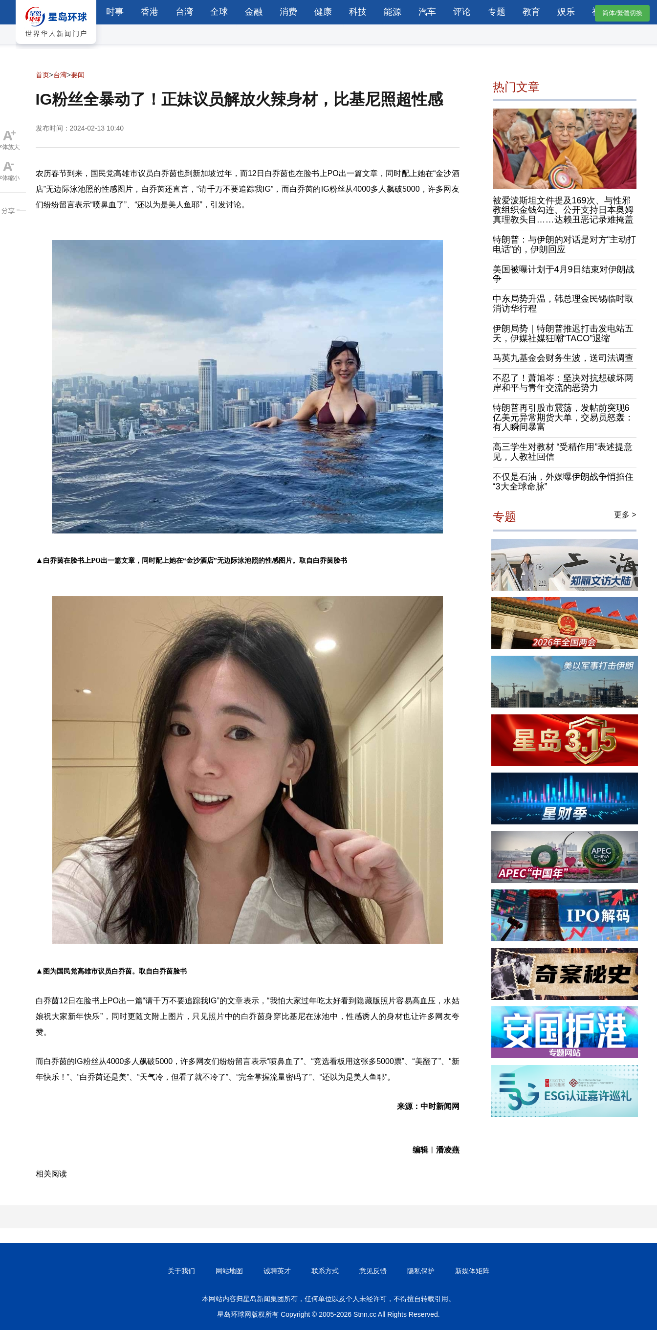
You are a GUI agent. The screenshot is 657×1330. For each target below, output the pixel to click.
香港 (149, 12)
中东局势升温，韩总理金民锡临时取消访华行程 (563, 303)
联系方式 (325, 1271)
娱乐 (566, 12)
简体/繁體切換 (622, 13)
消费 (288, 12)
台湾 (184, 12)
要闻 (78, 75)
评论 (462, 12)
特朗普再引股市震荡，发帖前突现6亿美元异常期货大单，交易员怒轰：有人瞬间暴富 (563, 417)
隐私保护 (421, 1271)
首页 (42, 75)
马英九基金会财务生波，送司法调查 (563, 358)
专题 (496, 12)
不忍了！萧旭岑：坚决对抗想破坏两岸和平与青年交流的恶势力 (563, 383)
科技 (358, 12)
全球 (219, 12)
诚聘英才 (277, 1271)
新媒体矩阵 (472, 1271)
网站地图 (229, 1271)
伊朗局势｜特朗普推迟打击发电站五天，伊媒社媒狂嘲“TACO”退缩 (563, 333)
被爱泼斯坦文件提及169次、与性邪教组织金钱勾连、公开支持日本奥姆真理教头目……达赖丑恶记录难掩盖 (563, 210)
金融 (254, 12)
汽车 (427, 12)
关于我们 (181, 1271)
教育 (531, 12)
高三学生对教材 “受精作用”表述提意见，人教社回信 (563, 452)
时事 (115, 12)
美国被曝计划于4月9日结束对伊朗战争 (564, 274)
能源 (392, 12)
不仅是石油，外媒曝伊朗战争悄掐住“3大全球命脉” (563, 481)
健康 (323, 12)
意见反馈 (373, 1271)
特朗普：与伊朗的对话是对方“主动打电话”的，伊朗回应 (564, 244)
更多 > (625, 514)
